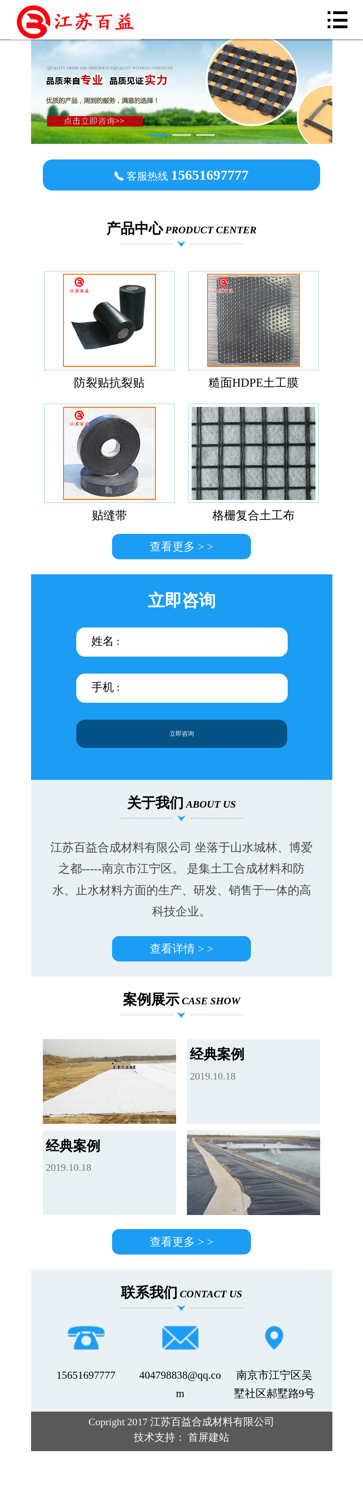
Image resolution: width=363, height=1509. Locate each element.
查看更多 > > (181, 546)
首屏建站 (208, 1437)
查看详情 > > (181, 949)
